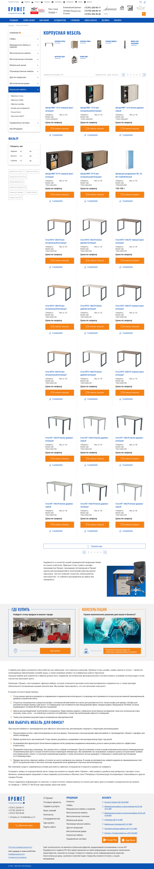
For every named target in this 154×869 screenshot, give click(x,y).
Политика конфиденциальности (20, 847)
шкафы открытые (15, 197)
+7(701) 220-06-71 (92, 7)
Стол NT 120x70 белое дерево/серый (94, 439)
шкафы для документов (17, 187)
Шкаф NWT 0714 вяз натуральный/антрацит (91, 175)
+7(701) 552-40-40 (92, 14)
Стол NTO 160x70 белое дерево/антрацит (91, 373)
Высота (115, 75)
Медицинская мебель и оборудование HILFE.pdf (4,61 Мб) (123, 808)
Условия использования (17, 857)
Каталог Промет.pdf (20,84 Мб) (116, 802)
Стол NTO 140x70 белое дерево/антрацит (91, 307)
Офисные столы (60, 41)
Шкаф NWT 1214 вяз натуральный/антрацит (91, 109)
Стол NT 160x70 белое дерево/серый (129, 505)
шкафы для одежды (16, 192)
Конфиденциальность (16, 854)
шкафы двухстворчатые (17, 177)
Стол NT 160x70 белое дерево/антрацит (94, 505)
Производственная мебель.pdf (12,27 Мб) (120, 829)
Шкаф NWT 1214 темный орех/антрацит (59, 109)
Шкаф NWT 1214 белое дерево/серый (129, 109)
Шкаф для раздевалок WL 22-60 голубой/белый (128, 175)
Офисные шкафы (111, 41)
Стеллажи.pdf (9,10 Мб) (113, 820)
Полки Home (84, 57)
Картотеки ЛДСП (60, 57)
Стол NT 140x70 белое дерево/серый (59, 505)
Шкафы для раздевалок (135, 42)
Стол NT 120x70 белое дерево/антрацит (59, 439)
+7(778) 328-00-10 (92, 11)
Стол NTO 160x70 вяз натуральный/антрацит (56, 373)
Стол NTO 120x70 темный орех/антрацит (129, 241)
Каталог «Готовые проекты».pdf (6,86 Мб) (120, 833)
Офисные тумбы (85, 41)
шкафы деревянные (16, 182)
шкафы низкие (31, 192)
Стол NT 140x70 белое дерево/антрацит (129, 439)
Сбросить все (100, 75)
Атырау (51, 12)
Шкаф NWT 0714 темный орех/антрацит (59, 175)
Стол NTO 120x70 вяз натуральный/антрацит (56, 241)
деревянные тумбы (15, 171)
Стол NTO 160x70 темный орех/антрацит (129, 373)
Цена (109, 75)
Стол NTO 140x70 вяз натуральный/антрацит (56, 307)
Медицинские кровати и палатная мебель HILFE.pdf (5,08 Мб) (124, 814)
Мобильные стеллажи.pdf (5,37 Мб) (118, 824)
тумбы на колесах (32, 171)
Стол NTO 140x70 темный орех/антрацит (129, 307)
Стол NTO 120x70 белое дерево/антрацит (91, 241)
